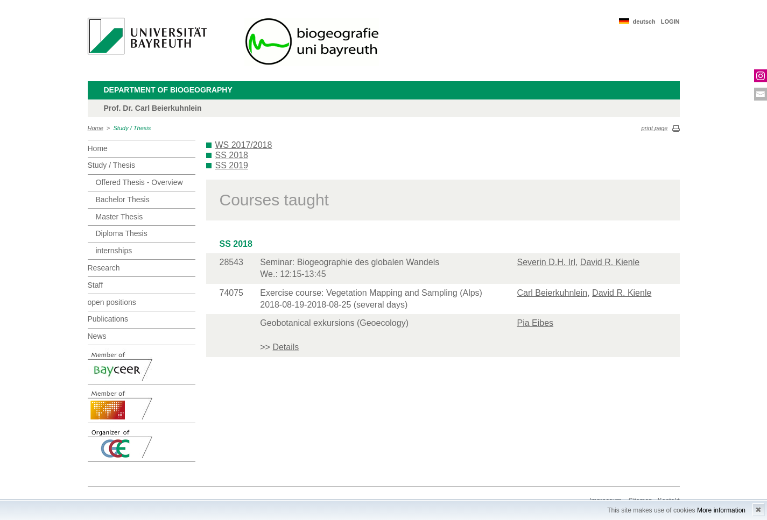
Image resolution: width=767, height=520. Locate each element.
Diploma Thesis (121, 233)
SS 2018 (231, 155)
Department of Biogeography (168, 90)
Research (104, 267)
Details (285, 347)
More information (721, 510)
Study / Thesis (132, 128)
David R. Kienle (609, 262)
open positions (112, 302)
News (97, 336)
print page (655, 128)
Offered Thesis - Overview (139, 182)
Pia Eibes (535, 322)
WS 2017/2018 (243, 144)
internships (114, 250)
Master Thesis (119, 216)
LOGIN (670, 21)
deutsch (643, 21)
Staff (95, 285)
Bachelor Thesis (123, 199)
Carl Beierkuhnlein (552, 292)
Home (95, 128)
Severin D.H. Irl (546, 262)
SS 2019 (231, 165)
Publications (108, 319)
